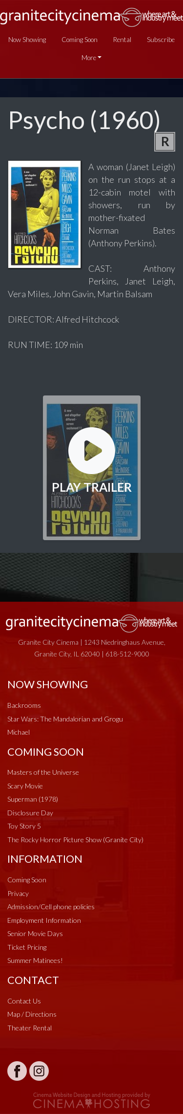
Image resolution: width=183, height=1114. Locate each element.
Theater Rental (29, 1028)
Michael (18, 732)
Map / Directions (32, 1014)
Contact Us (24, 1001)
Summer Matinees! (35, 960)
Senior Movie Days (35, 933)
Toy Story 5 (24, 826)
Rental (122, 40)
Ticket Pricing (26, 947)
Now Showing (27, 40)
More (88, 58)
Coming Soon (79, 40)
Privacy (18, 893)
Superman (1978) (32, 799)
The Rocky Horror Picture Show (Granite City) (75, 839)
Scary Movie (25, 786)
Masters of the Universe (43, 772)
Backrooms (24, 705)
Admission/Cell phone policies (51, 906)
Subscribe (161, 40)
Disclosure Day (30, 812)
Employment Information (44, 920)
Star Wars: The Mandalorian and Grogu (65, 719)
